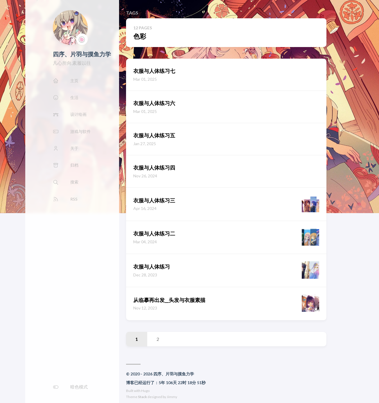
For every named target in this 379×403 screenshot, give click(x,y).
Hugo (145, 390)
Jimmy (172, 397)
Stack (142, 397)
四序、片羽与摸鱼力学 (82, 54)
